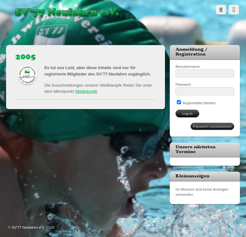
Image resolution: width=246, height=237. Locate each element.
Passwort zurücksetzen (212, 126)
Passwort (183, 84)
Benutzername (188, 66)
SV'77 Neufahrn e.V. (28, 227)
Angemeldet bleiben (196, 103)
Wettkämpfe (86, 91)
